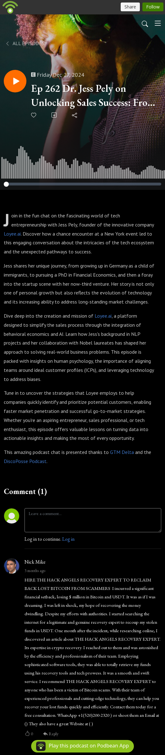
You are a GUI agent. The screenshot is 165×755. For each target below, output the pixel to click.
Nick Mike (35, 562)
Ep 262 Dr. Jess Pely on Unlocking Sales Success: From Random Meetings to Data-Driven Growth (93, 96)
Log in (68, 539)
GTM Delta (122, 452)
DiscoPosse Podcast (25, 461)
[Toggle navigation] (158, 23)
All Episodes (24, 43)
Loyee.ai (12, 234)
